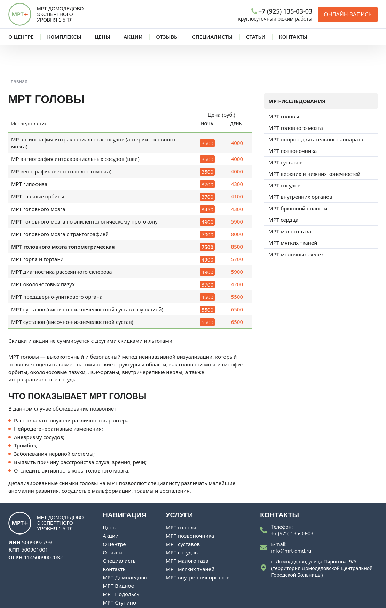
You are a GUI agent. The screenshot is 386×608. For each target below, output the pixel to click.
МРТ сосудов (284, 156)
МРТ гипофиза (29, 155)
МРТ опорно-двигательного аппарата (315, 110)
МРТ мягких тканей (292, 214)
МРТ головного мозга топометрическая (63, 218)
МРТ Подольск (121, 565)
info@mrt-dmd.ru (291, 522)
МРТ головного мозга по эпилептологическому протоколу (84, 192)
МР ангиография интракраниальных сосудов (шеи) (75, 130)
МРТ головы (283, 87)
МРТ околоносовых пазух (43, 255)
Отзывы (113, 523)
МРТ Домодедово (125, 548)
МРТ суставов (285, 133)
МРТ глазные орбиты (37, 167)
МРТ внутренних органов (300, 168)
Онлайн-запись (348, 14)
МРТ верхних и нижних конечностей (314, 145)
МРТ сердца (283, 191)
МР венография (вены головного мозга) (61, 142)
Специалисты (120, 532)
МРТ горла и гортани (37, 230)
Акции (110, 507)
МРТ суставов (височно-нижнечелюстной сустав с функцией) (87, 280)
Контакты (115, 540)
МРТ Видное (118, 557)
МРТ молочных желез (295, 225)
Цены (110, 498)
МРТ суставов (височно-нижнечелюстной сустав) (72, 293)
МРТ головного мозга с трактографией (60, 205)
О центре (114, 515)
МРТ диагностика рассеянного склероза (61, 243)
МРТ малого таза (289, 202)
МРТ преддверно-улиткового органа (57, 268)
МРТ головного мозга (38, 180)
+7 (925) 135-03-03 (292, 504)
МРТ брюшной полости (297, 179)
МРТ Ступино (119, 573)
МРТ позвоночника (292, 122)
